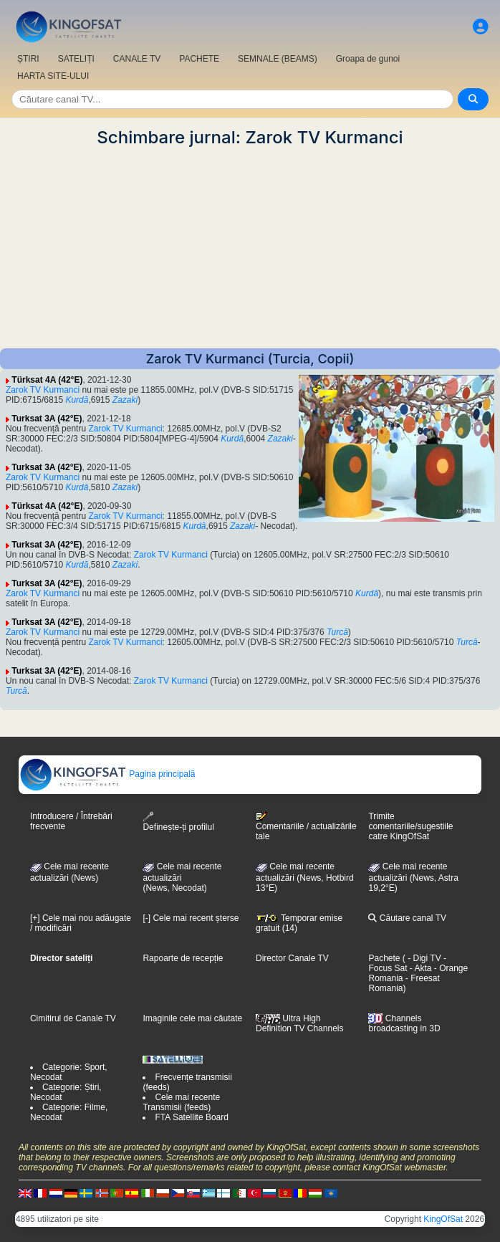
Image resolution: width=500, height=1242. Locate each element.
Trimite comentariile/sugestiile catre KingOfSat (410, 826)
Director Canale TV (292, 958)
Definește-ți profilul (178, 821)
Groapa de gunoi (368, 59)
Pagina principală (107, 774)
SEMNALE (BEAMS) (277, 59)
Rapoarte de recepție (183, 958)
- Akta (420, 968)
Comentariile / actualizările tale (306, 826)
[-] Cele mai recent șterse (191, 918)
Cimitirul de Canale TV (73, 1018)
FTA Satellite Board (192, 1117)
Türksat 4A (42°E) (46, 380)
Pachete (384, 958)
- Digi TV (424, 958)
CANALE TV (136, 59)
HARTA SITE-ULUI (53, 76)
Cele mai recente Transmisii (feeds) (181, 1102)
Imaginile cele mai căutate (192, 1018)
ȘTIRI (28, 59)
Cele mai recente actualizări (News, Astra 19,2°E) (413, 877)
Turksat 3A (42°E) (46, 419)
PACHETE (199, 59)
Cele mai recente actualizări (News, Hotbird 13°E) (305, 877)
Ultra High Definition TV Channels (300, 1023)
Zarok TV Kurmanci (43, 390)
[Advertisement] (250, 248)
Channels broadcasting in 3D (404, 1023)
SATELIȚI (76, 59)
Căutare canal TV (407, 918)
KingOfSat (443, 1219)
